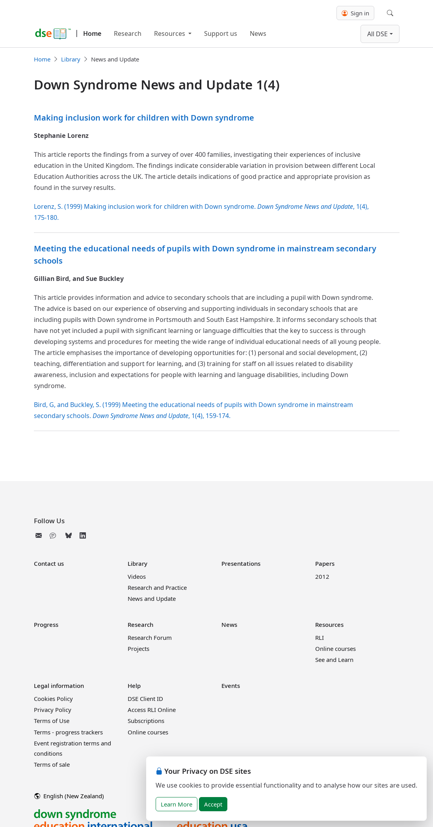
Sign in (355, 13)
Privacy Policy (52, 710)
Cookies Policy (53, 698)
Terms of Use (51, 721)
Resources (170, 33)
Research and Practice (157, 587)
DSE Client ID (145, 698)
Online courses (335, 648)
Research (127, 33)
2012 (322, 576)
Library (70, 59)
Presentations (240, 563)
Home (92, 33)
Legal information (59, 685)
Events (230, 685)
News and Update (152, 598)
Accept (213, 804)
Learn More (176, 804)
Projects (138, 648)
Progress (46, 624)
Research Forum (150, 637)
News (258, 33)
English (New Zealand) (69, 796)
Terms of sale (52, 764)
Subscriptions (146, 721)
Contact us (49, 563)
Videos (137, 576)
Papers (325, 563)
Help (134, 685)
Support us (220, 33)
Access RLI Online (152, 710)
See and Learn (334, 659)
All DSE (377, 34)
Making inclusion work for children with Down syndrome (144, 117)
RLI (319, 637)
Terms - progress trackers (68, 732)
